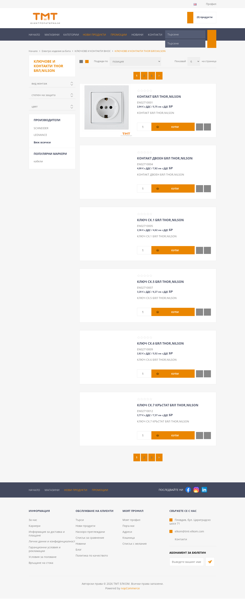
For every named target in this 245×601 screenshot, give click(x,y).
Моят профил (131, 522)
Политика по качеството (92, 558)
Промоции (119, 34)
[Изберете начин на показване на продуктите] (135, 55)
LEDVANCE (40, 128)
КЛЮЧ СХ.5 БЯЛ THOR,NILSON (160, 275)
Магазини (52, 34)
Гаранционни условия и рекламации (44, 551)
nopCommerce (130, 590)
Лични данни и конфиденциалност (52, 543)
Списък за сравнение (90, 540)
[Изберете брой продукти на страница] (194, 55)
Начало (34, 34)
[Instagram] (196, 483)
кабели (38, 155)
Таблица (81, 55)
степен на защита (44, 88)
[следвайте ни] (204, 483)
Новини (137, 34)
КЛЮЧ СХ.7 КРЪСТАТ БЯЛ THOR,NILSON (167, 399)
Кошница (128, 540)
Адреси (127, 534)
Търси (80, 522)
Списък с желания (134, 546)
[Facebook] (188, 483)
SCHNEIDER (41, 122)
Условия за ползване (42, 559)
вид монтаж (39, 77)
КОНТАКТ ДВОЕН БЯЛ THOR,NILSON (165, 152)
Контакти (155, 34)
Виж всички (42, 136)
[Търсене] (185, 34)
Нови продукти (94, 34)
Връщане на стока (41, 565)
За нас (33, 522)
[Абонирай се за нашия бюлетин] (186, 564)
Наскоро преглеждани (90, 534)
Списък (87, 55)
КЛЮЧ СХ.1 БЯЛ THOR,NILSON (160, 214)
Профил (211, 4)
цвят (35, 100)
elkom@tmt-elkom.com (189, 533)
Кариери (34, 528)
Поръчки (128, 528)
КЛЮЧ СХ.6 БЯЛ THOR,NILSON (160, 337)
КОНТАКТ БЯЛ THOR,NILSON (159, 90)
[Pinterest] (212, 483)
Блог (79, 552)
